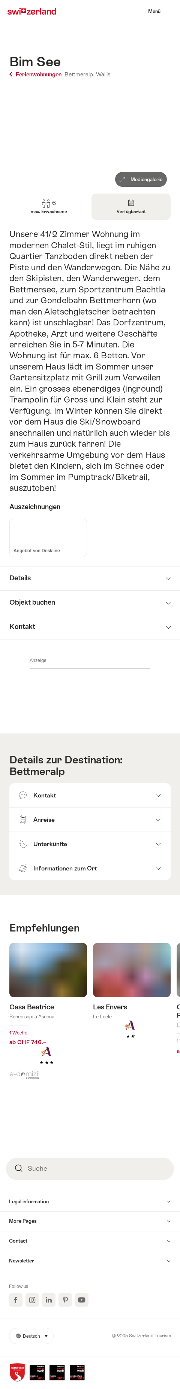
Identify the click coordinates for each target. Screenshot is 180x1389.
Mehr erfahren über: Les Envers (132, 1002)
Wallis (103, 74)
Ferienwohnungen (36, 74)
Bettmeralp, (79, 74)
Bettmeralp (37, 771)
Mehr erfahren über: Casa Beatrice (48, 1015)
